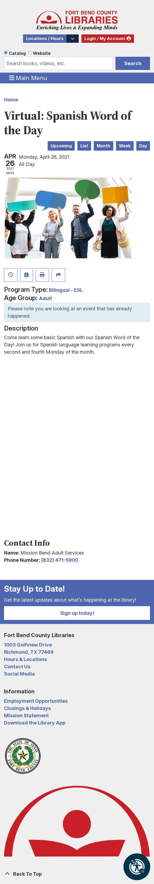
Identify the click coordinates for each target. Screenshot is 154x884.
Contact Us (17, 666)
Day (143, 145)
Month (103, 145)
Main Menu (28, 77)
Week (125, 145)
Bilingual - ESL (66, 290)
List (84, 145)
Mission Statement (26, 715)
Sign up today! (77, 613)
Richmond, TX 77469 (29, 652)
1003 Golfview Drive (28, 645)
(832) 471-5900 (59, 560)
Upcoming (61, 145)
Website (42, 53)
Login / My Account (104, 38)
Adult (45, 298)
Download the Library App (34, 723)
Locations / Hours (44, 38)
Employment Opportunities (36, 701)
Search (132, 63)
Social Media (19, 674)
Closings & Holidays (27, 708)
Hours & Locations (25, 659)
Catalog (17, 53)
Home (11, 99)
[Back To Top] (77, 874)
